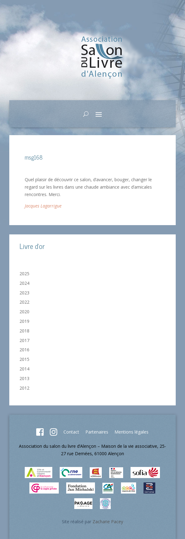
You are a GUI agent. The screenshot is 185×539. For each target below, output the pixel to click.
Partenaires (96, 432)
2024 (24, 283)
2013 (24, 378)
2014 (24, 369)
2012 (24, 388)
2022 (24, 302)
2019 (24, 321)
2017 (24, 340)
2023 (24, 293)
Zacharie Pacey (107, 521)
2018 (24, 331)
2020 (24, 311)
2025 (24, 273)
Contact (71, 432)
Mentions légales (131, 432)
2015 (24, 359)
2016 (24, 350)
